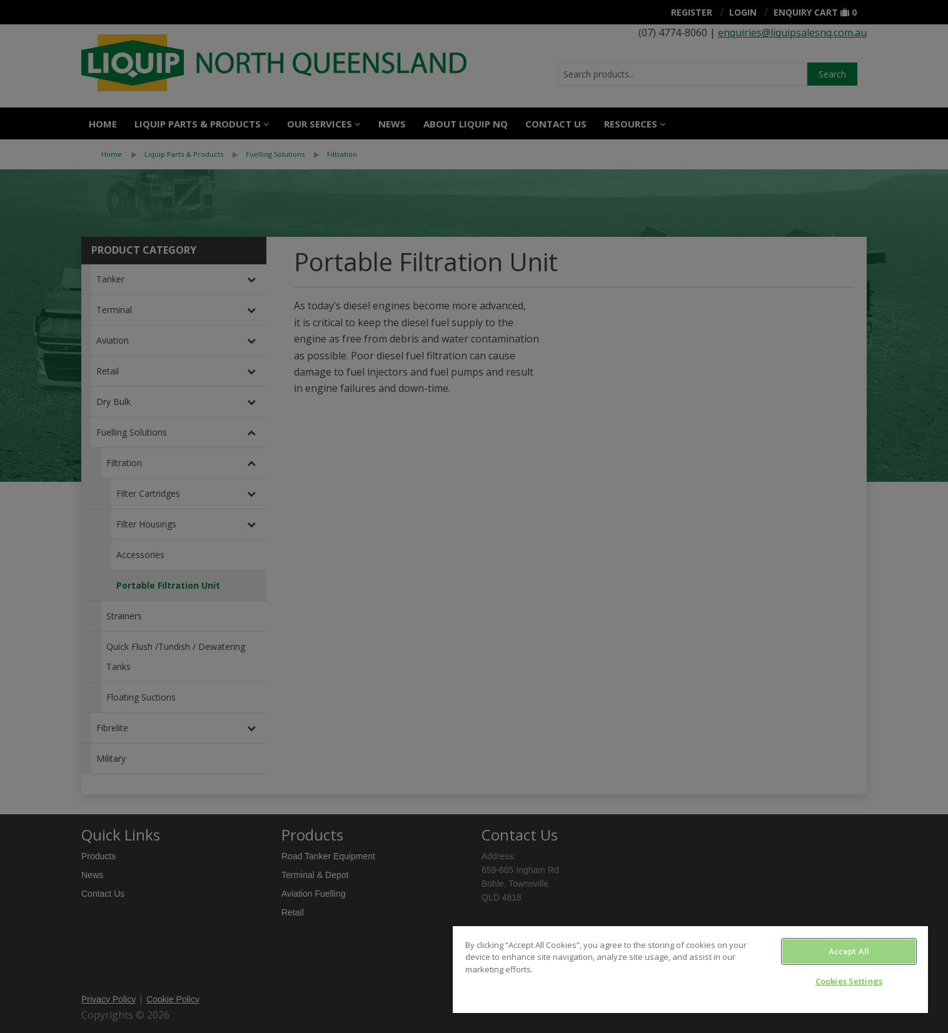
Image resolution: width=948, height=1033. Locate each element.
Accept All (849, 951)
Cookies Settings (848, 981)
